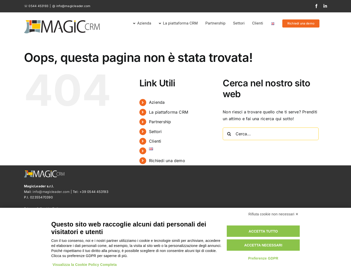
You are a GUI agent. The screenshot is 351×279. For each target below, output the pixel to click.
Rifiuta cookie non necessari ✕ (273, 214)
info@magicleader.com (51, 192)
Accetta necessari (263, 245)
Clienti (155, 141)
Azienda (157, 102)
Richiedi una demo (167, 160)
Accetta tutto (263, 231)
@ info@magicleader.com (71, 6)
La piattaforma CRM (168, 112)
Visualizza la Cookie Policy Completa (85, 265)
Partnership (160, 121)
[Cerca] (229, 134)
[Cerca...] (271, 134)
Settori (155, 131)
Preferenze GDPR (263, 258)
